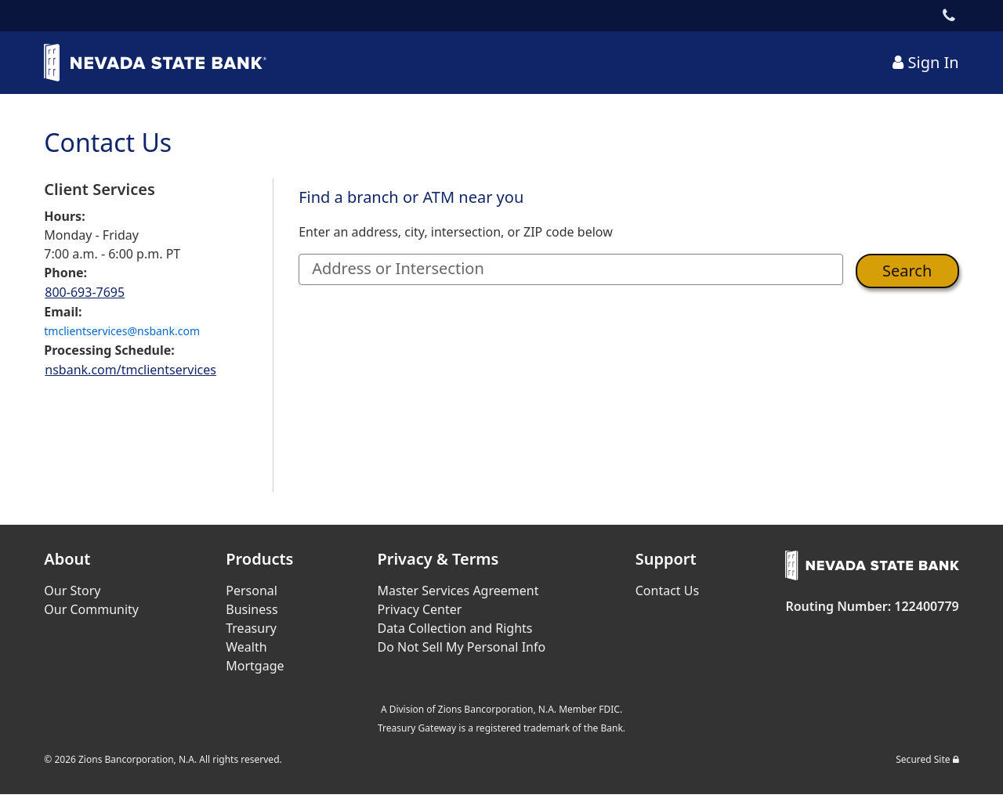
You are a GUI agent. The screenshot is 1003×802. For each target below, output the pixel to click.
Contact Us (667, 590)
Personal (251, 590)
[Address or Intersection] (571, 269)
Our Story (72, 590)
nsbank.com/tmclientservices (130, 369)
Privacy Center (419, 609)
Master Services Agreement (457, 590)
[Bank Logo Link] (161, 62)
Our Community (91, 609)
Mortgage (255, 665)
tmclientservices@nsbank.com (122, 330)
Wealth (246, 647)
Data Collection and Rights (454, 628)
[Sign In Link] (926, 62)
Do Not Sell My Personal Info (461, 647)
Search (907, 270)
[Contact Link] (949, 15)
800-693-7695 (85, 292)
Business (251, 609)
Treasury (251, 628)
